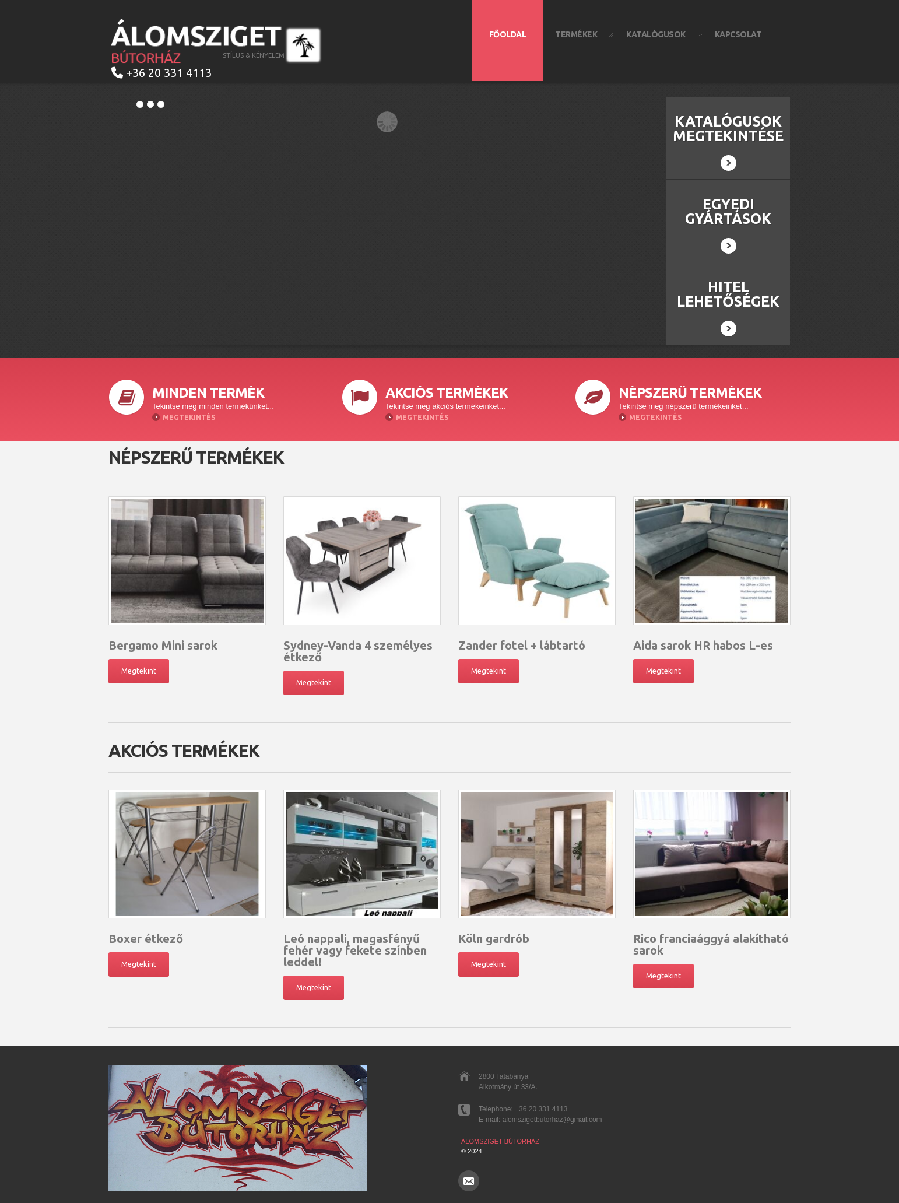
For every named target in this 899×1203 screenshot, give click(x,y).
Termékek (576, 34)
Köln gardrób (493, 938)
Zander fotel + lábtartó (521, 645)
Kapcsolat (738, 34)
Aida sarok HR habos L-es (703, 645)
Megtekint (138, 671)
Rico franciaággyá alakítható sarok (711, 944)
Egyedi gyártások (728, 225)
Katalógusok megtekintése (728, 142)
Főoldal (507, 34)
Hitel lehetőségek (728, 308)
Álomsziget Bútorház (500, 1141)
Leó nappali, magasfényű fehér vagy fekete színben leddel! (355, 950)
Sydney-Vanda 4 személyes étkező (358, 651)
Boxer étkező (145, 938)
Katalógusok (656, 34)
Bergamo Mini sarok (162, 645)
